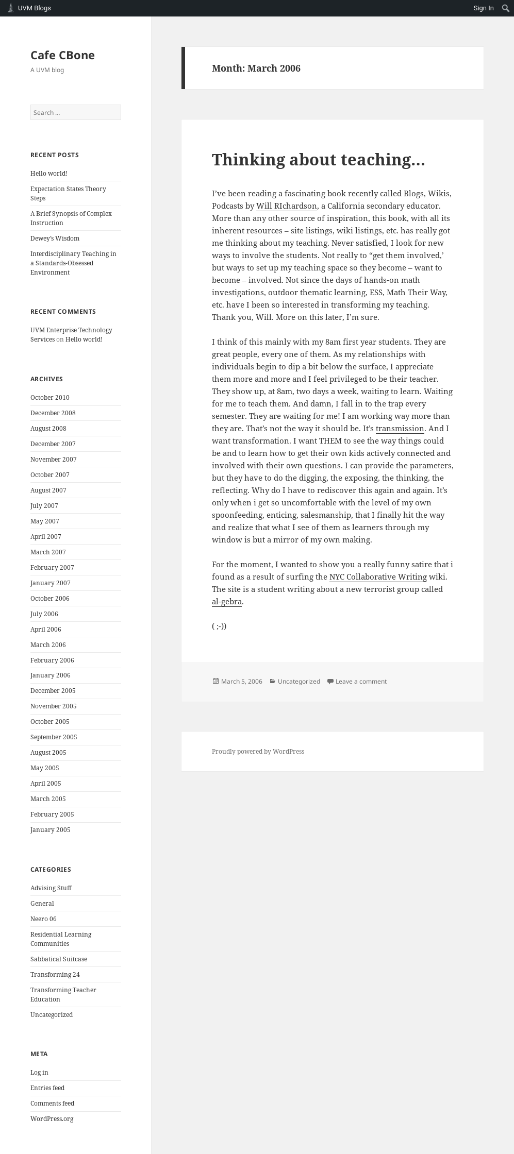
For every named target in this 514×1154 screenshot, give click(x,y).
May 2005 (44, 767)
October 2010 (50, 397)
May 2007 (44, 521)
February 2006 (52, 660)
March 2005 (48, 798)
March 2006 (48, 644)
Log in (39, 1072)
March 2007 (48, 552)
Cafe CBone (62, 54)
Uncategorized (51, 1014)
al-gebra (227, 601)
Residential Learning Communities (60, 939)
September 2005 (53, 737)
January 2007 (50, 583)
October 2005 (50, 721)
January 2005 (50, 829)
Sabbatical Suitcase (58, 959)
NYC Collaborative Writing (378, 576)
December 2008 (53, 413)
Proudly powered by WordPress (258, 751)
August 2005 (48, 752)
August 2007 (48, 490)
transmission (400, 428)
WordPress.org (51, 1118)
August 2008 (48, 428)
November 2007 (53, 459)
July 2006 (44, 613)
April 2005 (45, 783)
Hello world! (49, 173)
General (42, 903)
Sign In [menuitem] (484, 8)
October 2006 (50, 598)
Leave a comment (361, 681)
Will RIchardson (286, 205)
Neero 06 (43, 918)
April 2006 (45, 629)
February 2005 (52, 814)
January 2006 (50, 675)
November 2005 (53, 706)
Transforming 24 (55, 974)
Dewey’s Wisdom (54, 238)
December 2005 (53, 690)
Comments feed (52, 1103)
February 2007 (52, 567)
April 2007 (45, 536)
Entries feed (47, 1087)
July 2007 (44, 505)
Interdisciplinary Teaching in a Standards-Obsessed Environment (73, 263)
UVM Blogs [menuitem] (34, 8)
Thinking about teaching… (318, 159)
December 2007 (53, 443)
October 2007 (50, 474)
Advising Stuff (50, 888)
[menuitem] (506, 8)
